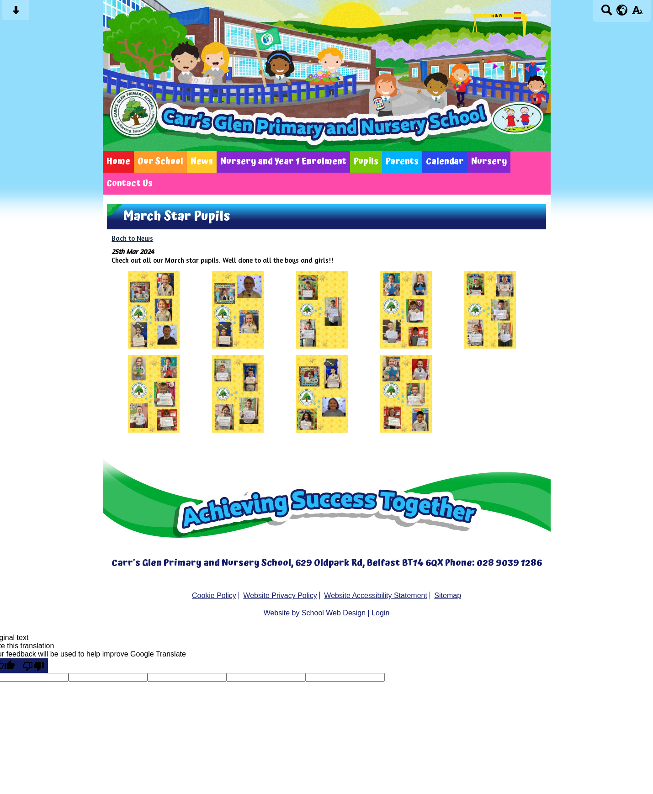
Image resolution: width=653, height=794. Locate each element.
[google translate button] (622, 10)
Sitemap (447, 595)
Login (380, 613)
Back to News (132, 238)
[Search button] (606, 13)
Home (118, 162)
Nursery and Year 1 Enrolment (283, 162)
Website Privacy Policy (280, 595)
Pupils (366, 162)
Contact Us (129, 184)
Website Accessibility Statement (375, 595)
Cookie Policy (214, 595)
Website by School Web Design (315, 613)
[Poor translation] (33, 665)
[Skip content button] (15, 13)
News (202, 162)
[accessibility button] (637, 13)
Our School (160, 162)
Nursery (489, 162)
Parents (402, 162)
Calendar (445, 162)
